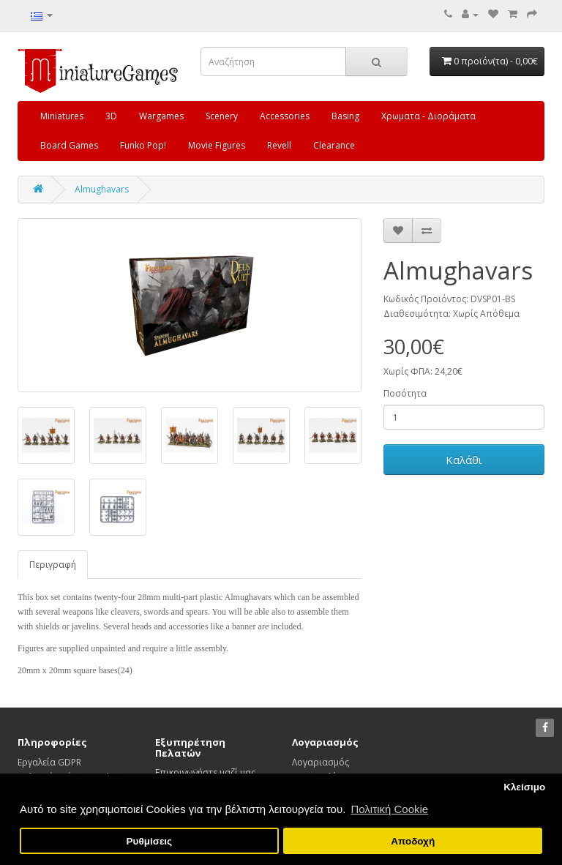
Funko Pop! (143, 145)
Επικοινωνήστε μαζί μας (205, 772)
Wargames (161, 116)
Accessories (285, 116)
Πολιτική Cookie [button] (389, 809)
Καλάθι (464, 459)
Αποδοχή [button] (413, 841)
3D (111, 116)
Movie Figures (216, 145)
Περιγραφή (52, 564)
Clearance (334, 145)
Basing (345, 116)
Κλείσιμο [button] (524, 787)
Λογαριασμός (320, 762)
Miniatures (61, 116)
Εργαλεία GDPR (49, 762)
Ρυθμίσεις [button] (150, 841)
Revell (279, 145)
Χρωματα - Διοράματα (428, 116)
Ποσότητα (405, 393)
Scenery (222, 116)
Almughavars (102, 189)
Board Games (69, 145)
